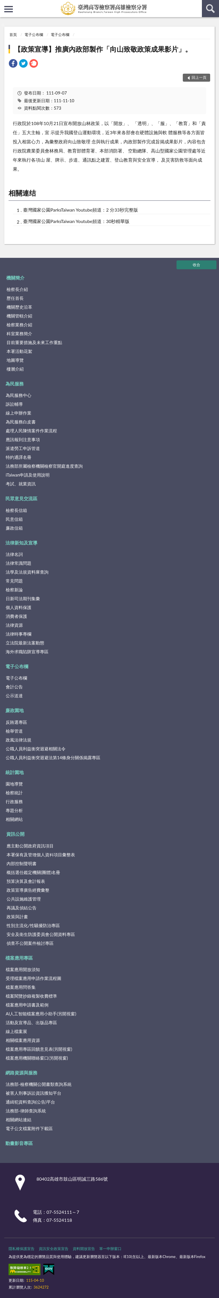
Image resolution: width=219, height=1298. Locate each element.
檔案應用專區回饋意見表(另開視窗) (39, 1049)
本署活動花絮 (19, 351)
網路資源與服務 (21, 1072)
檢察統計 (14, 792)
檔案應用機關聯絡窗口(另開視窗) (37, 1057)
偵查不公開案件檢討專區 (30, 943)
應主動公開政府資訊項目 (30, 845)
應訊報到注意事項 (23, 439)
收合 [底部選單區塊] (196, 264)
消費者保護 (16, 616)
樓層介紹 (15, 368)
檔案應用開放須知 (23, 969)
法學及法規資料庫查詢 (27, 571)
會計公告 (14, 686)
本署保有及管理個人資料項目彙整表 (41, 854)
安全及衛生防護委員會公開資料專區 (41, 934)
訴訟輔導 (14, 404)
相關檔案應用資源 (23, 1040)
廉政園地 (14, 710)
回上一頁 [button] (199, 77)
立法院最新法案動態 (25, 642)
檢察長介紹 (17, 289)
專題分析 (14, 810)
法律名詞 (14, 554)
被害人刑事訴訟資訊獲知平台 (33, 1093)
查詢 (210, 8)
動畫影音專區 (19, 1143)
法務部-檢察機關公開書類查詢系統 (39, 1084)
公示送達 (14, 695)
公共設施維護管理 (24, 898)
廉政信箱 (14, 528)
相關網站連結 (18, 1119)
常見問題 (14, 580)
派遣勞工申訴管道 (23, 448)
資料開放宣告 (84, 1248)
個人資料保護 (18, 607)
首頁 (13, 34)
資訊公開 (15, 834)
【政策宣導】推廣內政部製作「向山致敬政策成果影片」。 (103, 49)
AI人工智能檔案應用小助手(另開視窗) (41, 1013)
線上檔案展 (16, 1031)
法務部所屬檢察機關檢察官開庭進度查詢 (44, 466)
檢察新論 (14, 589)
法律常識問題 (18, 563)
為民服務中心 (18, 395)
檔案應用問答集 (21, 987)
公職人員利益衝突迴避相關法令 (36, 748)
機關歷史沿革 (19, 307)
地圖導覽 (15, 360)
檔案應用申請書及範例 (27, 1004)
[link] (13, 64)
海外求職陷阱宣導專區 (27, 651)
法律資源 (14, 625)
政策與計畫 (17, 916)
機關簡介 (15, 277)
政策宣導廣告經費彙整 (28, 890)
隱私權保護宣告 (22, 1248)
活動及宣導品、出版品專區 (31, 1022)
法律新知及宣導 (21, 542)
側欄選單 (8, 9)
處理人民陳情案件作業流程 (31, 430)
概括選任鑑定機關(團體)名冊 (33, 872)
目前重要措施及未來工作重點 (34, 342)
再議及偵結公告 (21, 907)
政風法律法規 (18, 739)
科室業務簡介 (19, 333)
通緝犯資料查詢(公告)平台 (30, 1101)
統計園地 (14, 772)
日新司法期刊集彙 (23, 598)
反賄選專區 (16, 722)
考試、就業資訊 (21, 483)
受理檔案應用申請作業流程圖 (33, 978)
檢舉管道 (14, 731)
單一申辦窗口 (110, 1248)
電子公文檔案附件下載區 (29, 1128)
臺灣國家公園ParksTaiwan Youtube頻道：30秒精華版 (76, 221)
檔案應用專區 (19, 958)
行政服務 (14, 801)
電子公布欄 (34, 34)
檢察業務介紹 (19, 324)
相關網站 (14, 819)
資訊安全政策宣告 (53, 1248)
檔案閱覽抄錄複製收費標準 (31, 995)
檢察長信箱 (16, 510)
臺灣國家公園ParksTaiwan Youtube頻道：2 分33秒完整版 (80, 209)
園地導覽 (14, 783)
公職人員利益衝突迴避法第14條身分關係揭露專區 (53, 757)
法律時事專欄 (18, 633)
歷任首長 (15, 298)
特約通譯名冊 (18, 457)
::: (4, 4)
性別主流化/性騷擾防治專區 (33, 925)
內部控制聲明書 (21, 863)
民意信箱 (14, 519)
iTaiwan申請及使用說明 (28, 474)
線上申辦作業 (18, 412)
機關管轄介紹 (19, 315)
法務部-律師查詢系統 (26, 1110)
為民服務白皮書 (21, 421)
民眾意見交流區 (21, 498)
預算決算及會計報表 (26, 881)
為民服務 (14, 383)
